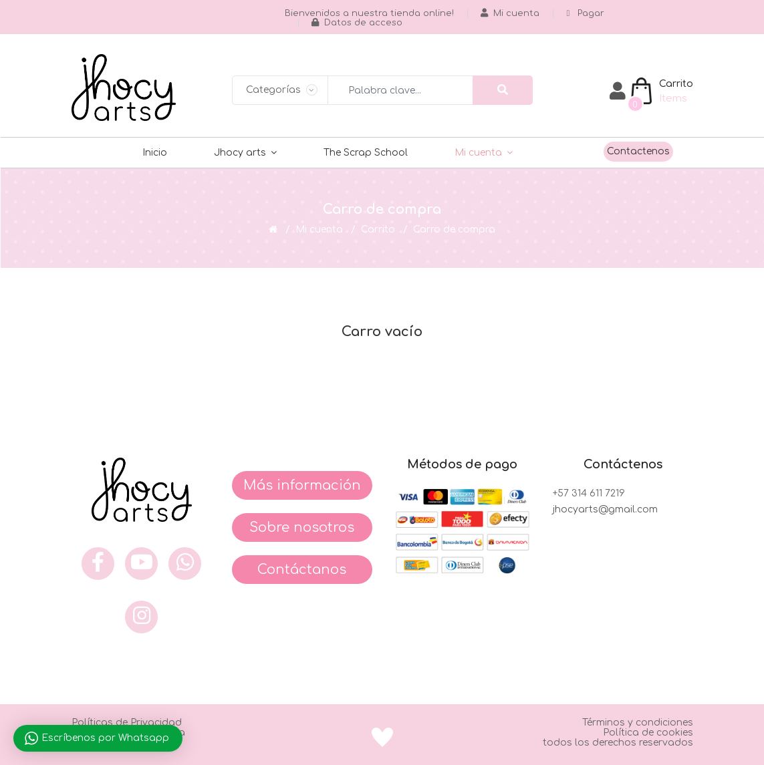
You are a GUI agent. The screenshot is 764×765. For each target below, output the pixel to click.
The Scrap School (366, 153)
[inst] (141, 617)
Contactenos (638, 151)
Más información (302, 485)
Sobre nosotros (301, 527)
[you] (141, 563)
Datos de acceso (356, 22)
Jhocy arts (240, 153)
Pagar (585, 13)
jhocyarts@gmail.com (605, 509)
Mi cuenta (478, 153)
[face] (98, 563)
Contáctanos (301, 569)
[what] (184, 563)
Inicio (154, 153)
